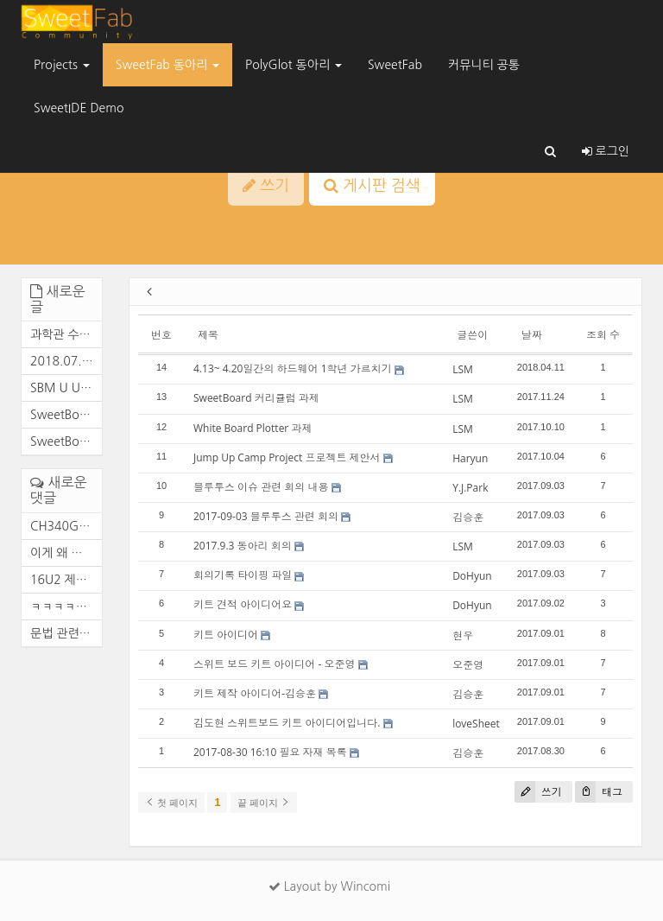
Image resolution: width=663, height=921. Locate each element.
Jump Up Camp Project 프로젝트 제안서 (287, 457)
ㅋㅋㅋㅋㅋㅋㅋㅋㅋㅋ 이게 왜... (61, 606)
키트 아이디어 (225, 634)
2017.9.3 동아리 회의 (242, 545)
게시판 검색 (372, 186)
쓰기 (538, 792)
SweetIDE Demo (78, 108)
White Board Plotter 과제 (252, 428)
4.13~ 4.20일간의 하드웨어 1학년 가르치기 (292, 368)
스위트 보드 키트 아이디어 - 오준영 (274, 664)
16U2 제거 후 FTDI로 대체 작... (61, 580)
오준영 (467, 664)
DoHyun (472, 575)
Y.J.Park (470, 487)
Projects (62, 65)
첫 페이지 (171, 802)
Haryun (470, 458)
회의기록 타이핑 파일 (242, 575)
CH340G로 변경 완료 (61, 526)
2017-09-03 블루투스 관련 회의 (265, 516)
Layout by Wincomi (329, 886)
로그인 (605, 151)
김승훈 (467, 517)
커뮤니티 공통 (484, 65)
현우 (462, 635)
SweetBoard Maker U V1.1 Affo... (61, 441)
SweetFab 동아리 (167, 65)
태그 (598, 792)
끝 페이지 (263, 802)
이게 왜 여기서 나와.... (61, 553)
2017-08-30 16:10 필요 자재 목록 (270, 752)
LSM (462, 369)
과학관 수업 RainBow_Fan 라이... (61, 334)
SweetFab (395, 65)
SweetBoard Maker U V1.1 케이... (61, 415)
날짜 (531, 334)
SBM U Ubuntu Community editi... (61, 388)
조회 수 (603, 334)
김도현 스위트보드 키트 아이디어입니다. (287, 722)
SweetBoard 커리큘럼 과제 (256, 398)
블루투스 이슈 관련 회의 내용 (260, 487)
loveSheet (476, 723)
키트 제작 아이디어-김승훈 (254, 693)
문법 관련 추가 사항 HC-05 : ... (61, 633)
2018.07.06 (61, 361)
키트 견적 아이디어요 (242, 604)
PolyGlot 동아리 (293, 65)
